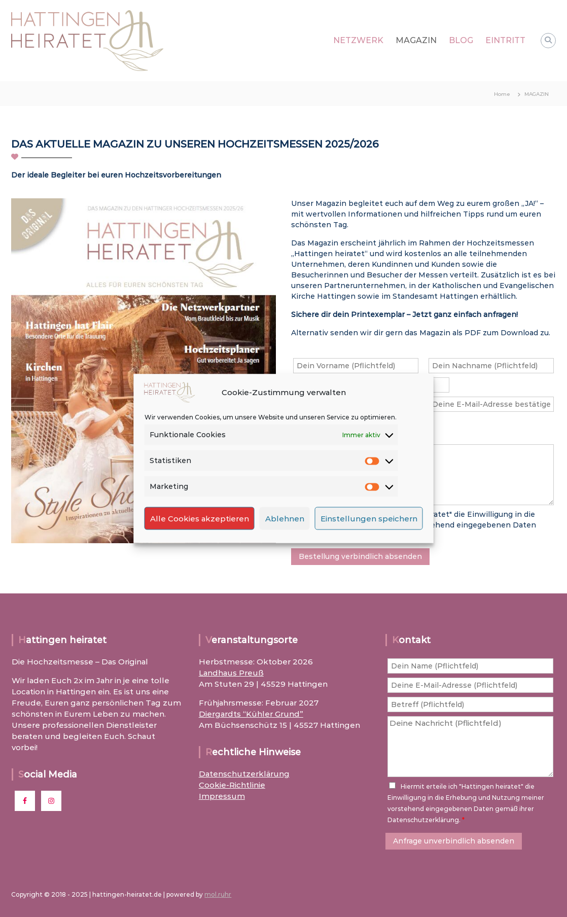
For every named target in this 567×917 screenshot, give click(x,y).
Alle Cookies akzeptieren (199, 518)
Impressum (222, 796)
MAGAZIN (416, 40)
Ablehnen (284, 518)
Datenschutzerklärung (244, 774)
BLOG (461, 40)
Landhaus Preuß (231, 673)
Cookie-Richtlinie (232, 785)
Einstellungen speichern (369, 518)
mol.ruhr (217, 894)
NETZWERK (358, 40)
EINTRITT (505, 40)
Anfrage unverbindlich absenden (453, 840)
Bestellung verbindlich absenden (360, 556)
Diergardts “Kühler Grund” (251, 714)
